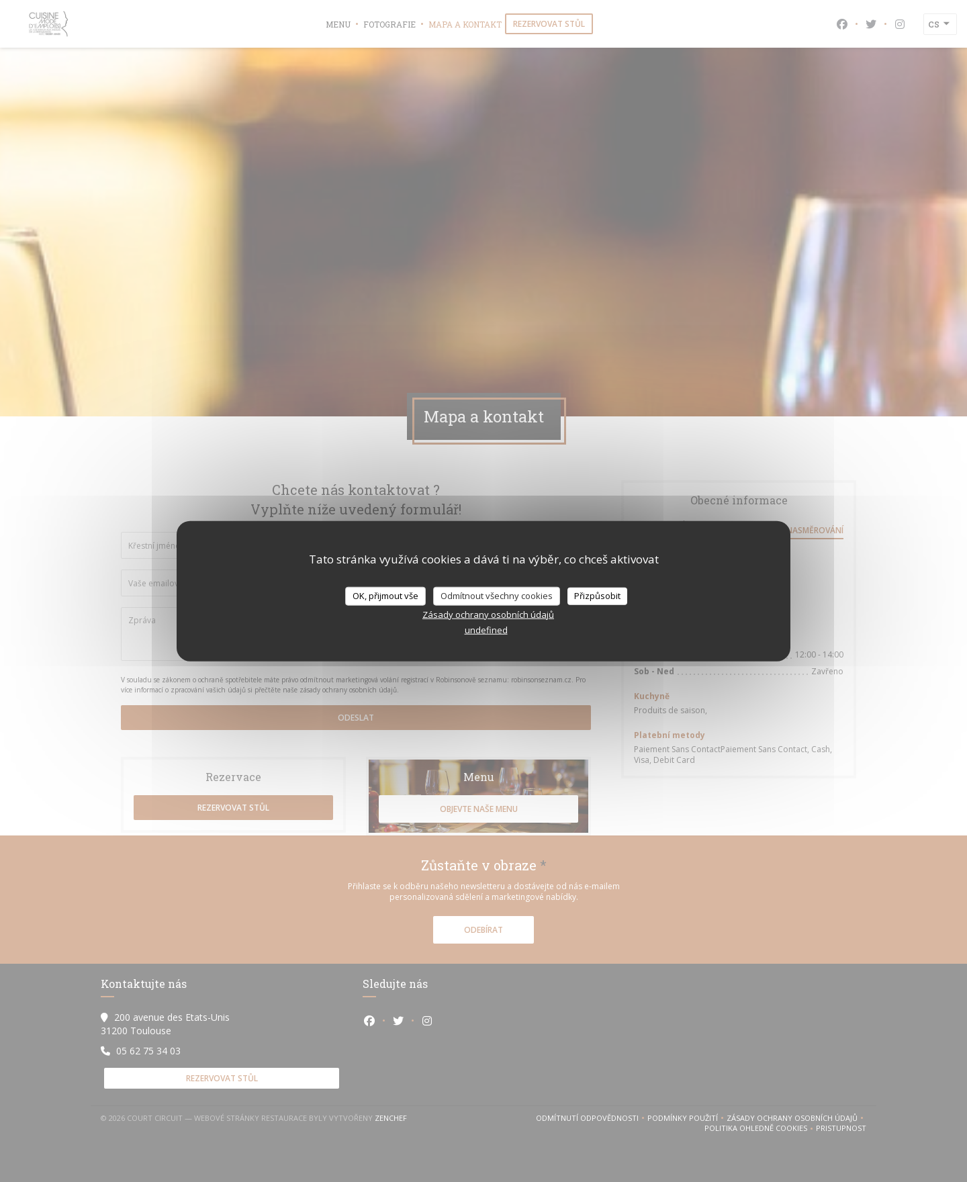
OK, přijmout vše (385, 596)
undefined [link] (486, 629)
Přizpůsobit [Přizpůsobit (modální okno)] (597, 596)
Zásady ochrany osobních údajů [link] (488, 614)
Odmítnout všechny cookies (497, 596)
